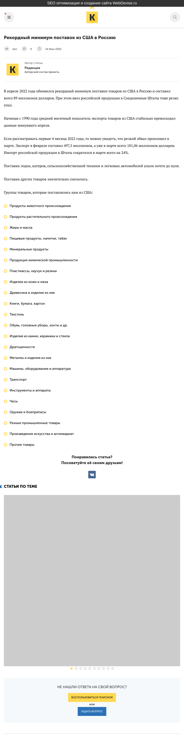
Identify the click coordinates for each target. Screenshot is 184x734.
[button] (71, 588)
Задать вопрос (92, 631)
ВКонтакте (92, 474)
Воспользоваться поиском (92, 617)
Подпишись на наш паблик (150, 706)
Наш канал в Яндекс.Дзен (152, 717)
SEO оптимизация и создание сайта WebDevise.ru (92, 3)
